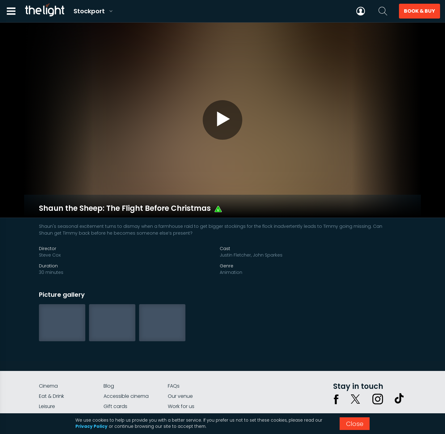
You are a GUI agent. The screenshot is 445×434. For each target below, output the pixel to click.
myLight (48, 390)
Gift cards (115, 379)
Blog (109, 359)
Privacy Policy (91, 426)
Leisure (47, 379)
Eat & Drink (51, 369)
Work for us (181, 379)
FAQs (174, 359)
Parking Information (191, 390)
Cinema (48, 359)
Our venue (180, 369)
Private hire (117, 390)
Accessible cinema (126, 369)
